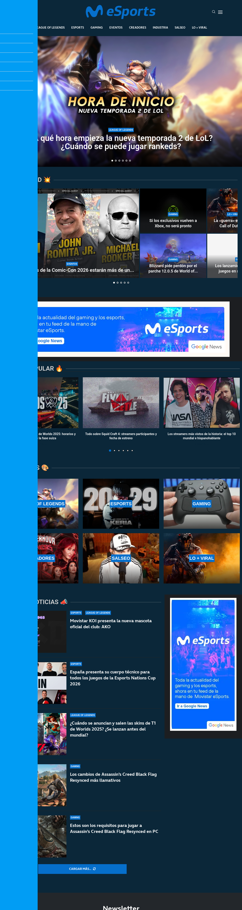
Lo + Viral (199, 27)
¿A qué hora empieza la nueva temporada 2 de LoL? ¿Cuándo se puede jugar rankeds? (121, 142)
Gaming (97, 27)
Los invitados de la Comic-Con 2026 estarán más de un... (72, 270)
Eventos (115, 27)
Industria (160, 27)
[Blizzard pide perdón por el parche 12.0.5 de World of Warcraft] (173, 256)
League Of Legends (50, 27)
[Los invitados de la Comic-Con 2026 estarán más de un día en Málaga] (72, 233)
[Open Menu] (220, 12)
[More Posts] (82, 869)
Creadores (137, 27)
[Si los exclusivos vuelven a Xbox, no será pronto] (173, 211)
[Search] (213, 12)
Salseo (180, 27)
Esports (77, 27)
